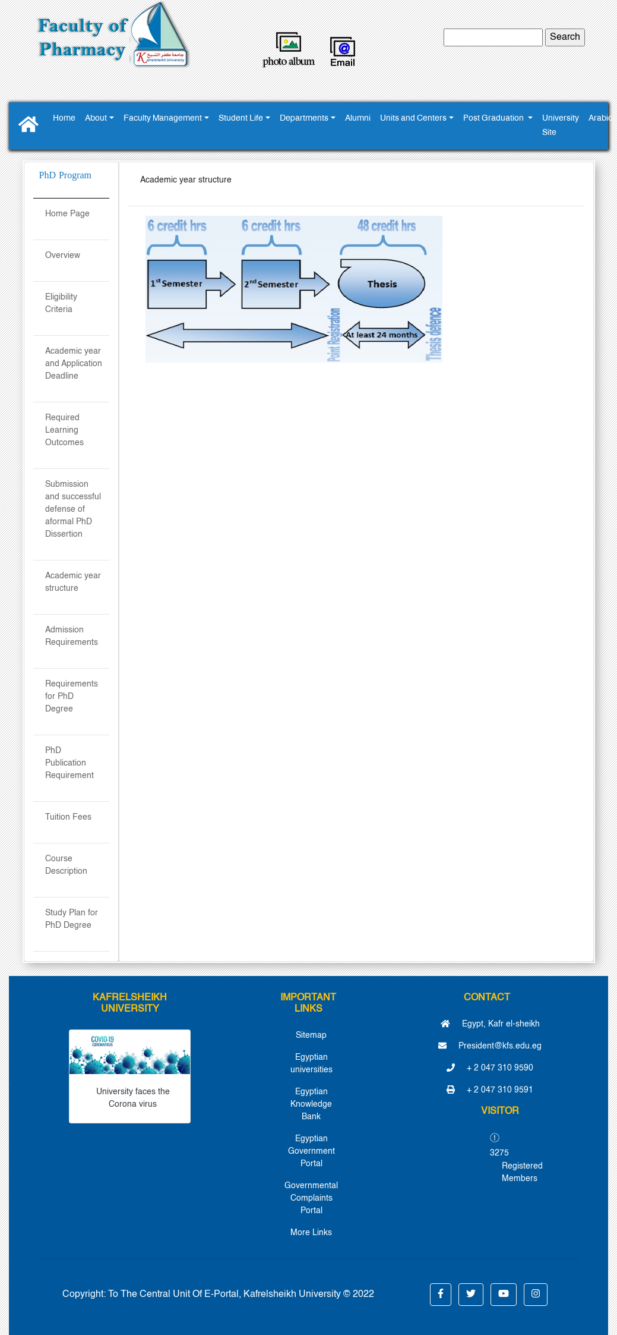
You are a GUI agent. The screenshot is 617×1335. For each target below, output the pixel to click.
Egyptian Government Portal (311, 1151)
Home (64, 118)
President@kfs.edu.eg (490, 1046)
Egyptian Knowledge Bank (311, 1104)
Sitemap (311, 1035)
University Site (560, 125)
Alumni (358, 118)
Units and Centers (413, 118)
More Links (311, 1233)
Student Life (241, 118)
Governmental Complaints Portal (311, 1198)
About (96, 118)
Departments (304, 118)
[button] (440, 1294)
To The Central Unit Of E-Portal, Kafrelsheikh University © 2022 (241, 1294)
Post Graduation (494, 118)
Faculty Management (163, 118)
